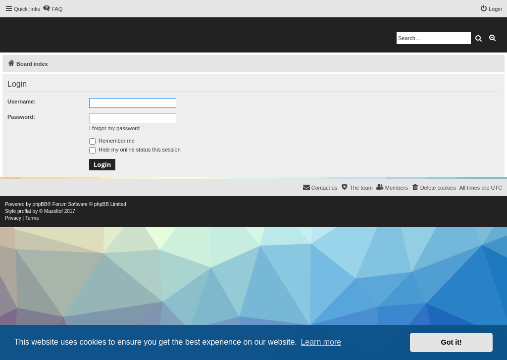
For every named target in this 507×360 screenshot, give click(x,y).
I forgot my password (114, 128)
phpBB (40, 204)
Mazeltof (53, 211)
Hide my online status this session (135, 150)
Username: (21, 101)
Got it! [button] (451, 342)
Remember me (112, 141)
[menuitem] (52, 9)
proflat (24, 211)
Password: (21, 117)
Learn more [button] (321, 342)
